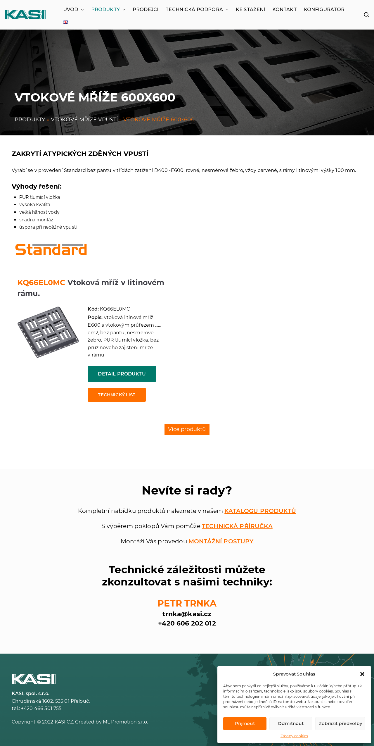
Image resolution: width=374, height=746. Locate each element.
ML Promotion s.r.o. (125, 722)
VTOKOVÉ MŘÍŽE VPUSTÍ (84, 119)
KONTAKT (284, 9)
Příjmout (245, 723)
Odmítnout (291, 723)
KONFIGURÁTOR (324, 9)
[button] (362, 674)
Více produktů (187, 429)
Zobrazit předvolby (340, 723)
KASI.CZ (64, 722)
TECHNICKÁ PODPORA (197, 9)
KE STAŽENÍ (250, 9)
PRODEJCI (145, 9)
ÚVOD (73, 9)
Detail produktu (122, 374)
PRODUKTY (108, 9)
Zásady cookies (294, 736)
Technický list (116, 394)
